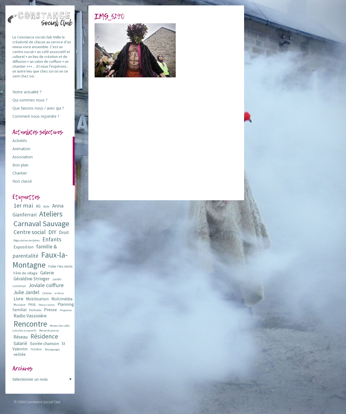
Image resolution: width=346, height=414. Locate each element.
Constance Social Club (43, 401)
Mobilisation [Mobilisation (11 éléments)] (37, 298)
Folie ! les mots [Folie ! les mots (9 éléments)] (60, 266)
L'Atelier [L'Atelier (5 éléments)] (47, 293)
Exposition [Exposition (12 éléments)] (24, 246)
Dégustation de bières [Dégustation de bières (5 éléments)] (27, 240)
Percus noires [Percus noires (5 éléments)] (47, 305)
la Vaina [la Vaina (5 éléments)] (59, 293)
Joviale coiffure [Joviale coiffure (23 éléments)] (46, 285)
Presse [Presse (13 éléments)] (50, 310)
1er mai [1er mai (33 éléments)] (23, 205)
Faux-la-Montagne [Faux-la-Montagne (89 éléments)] (40, 260)
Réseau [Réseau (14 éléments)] (21, 337)
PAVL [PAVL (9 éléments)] (32, 304)
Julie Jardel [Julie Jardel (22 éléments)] (26, 292)
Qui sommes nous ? (29, 100)
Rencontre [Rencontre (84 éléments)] (30, 324)
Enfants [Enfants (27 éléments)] (51, 239)
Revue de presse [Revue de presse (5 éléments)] (49, 330)
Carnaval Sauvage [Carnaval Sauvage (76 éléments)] (41, 223)
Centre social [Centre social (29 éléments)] (30, 232)
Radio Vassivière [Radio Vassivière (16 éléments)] (30, 316)
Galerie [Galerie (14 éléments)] (47, 273)
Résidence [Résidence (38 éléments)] (44, 336)
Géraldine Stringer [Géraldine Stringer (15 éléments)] (31, 279)
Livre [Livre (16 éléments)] (18, 298)
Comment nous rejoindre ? (35, 116)
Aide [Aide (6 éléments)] (46, 206)
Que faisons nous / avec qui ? (38, 108)
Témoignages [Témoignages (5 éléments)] (52, 349)
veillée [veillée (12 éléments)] (20, 354)
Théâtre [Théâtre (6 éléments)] (36, 349)
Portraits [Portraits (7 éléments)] (35, 310)
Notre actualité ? (26, 91)
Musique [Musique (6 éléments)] (20, 305)
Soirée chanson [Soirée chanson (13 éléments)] (44, 343)
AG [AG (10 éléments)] (38, 206)
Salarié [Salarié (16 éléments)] (20, 343)
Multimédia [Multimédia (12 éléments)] (61, 298)
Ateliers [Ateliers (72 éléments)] (50, 214)
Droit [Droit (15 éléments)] (64, 232)
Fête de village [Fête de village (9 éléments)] (26, 273)
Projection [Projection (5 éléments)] (66, 310)
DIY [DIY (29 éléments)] (52, 232)
